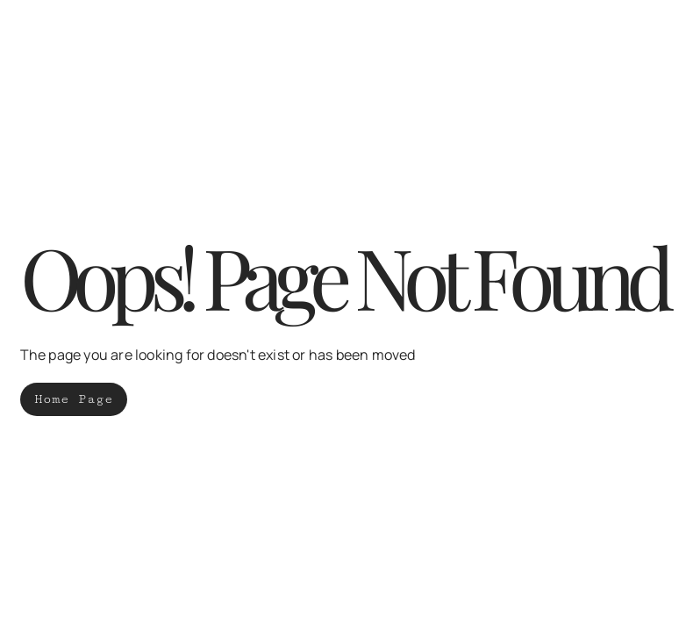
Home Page (73, 398)
